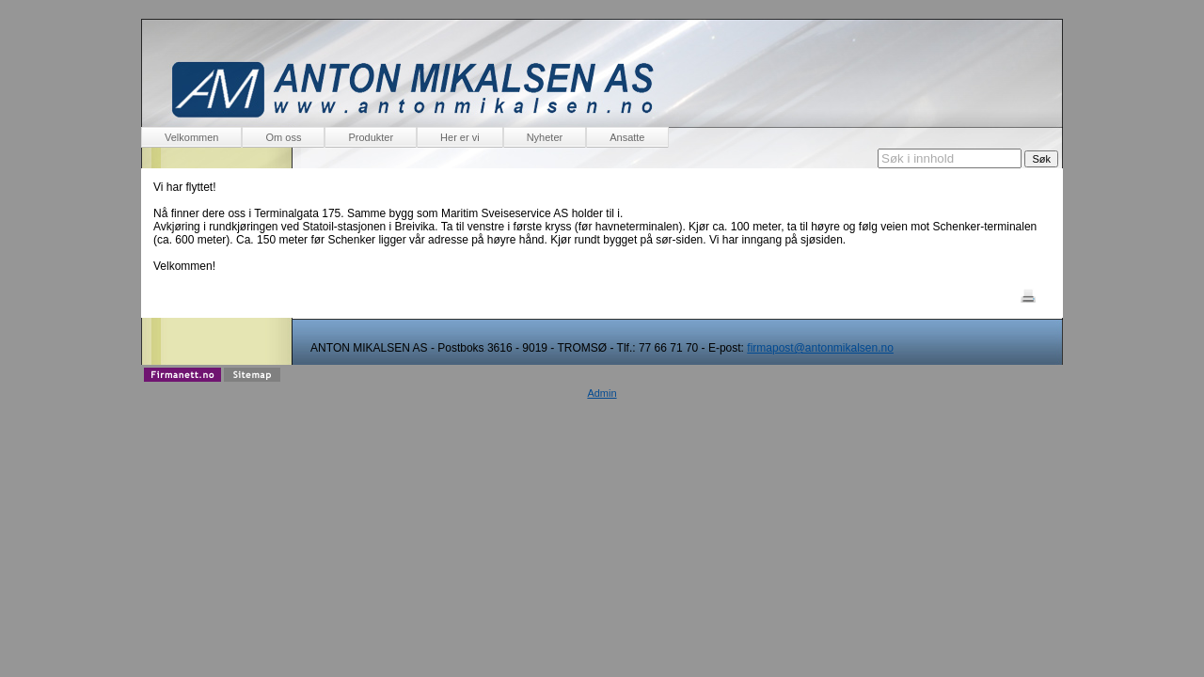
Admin (601, 393)
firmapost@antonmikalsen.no (820, 347)
